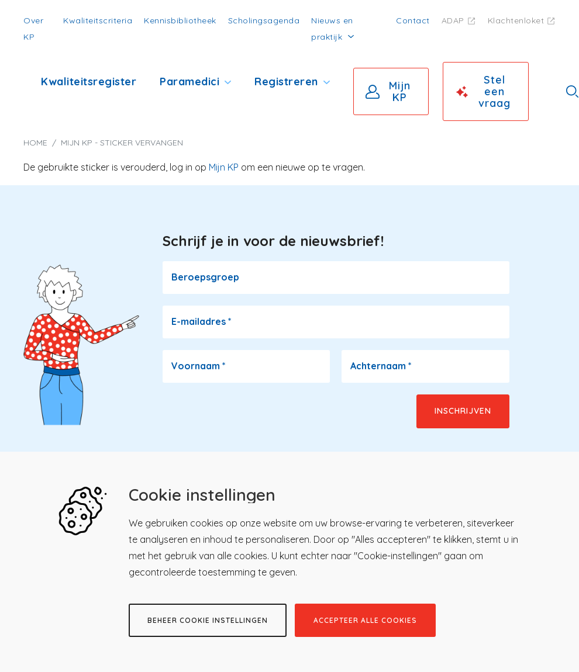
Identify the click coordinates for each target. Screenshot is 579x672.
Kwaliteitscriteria (97, 20)
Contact (413, 20)
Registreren (286, 81)
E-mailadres (201, 321)
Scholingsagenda (264, 20)
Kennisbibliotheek (180, 20)
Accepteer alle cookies (365, 620)
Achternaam (381, 366)
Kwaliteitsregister (88, 81)
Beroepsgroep (205, 277)
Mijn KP (400, 91)
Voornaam (198, 366)
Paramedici (189, 81)
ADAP (453, 20)
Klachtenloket (516, 20)
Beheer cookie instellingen (207, 620)
